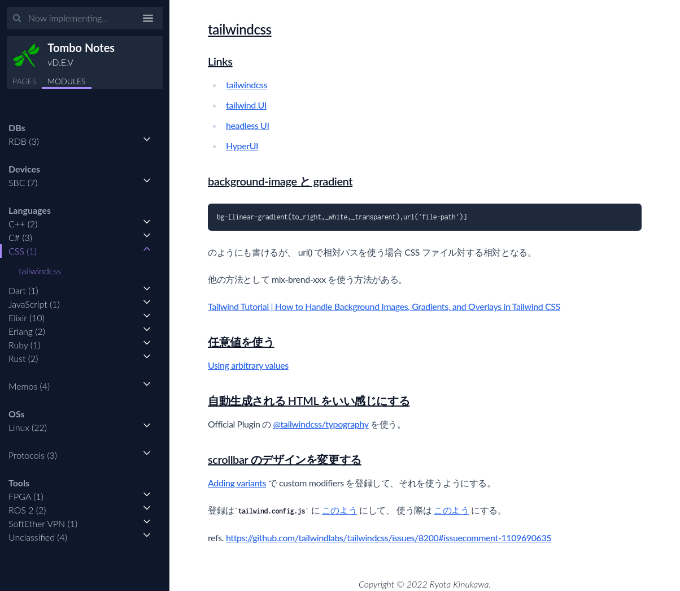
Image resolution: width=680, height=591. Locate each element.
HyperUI (242, 145)
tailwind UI (246, 105)
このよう (339, 509)
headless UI (247, 125)
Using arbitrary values (248, 365)
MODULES (66, 81)
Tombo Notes (81, 47)
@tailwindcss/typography (320, 424)
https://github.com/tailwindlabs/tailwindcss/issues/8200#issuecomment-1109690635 (388, 537)
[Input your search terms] (85, 18)
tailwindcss (40, 270)
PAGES (24, 81)
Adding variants (237, 482)
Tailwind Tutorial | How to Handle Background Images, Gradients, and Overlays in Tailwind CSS (384, 306)
